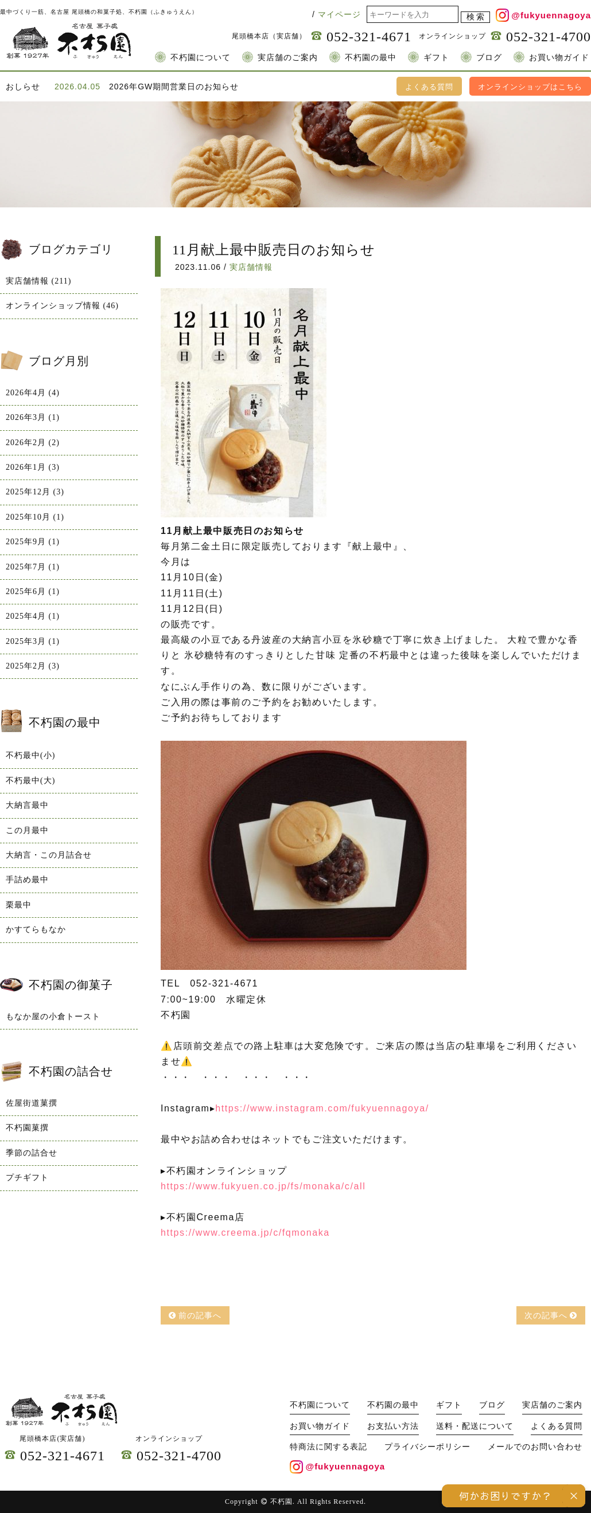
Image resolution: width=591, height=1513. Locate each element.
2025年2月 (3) (33, 666)
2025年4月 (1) (33, 616)
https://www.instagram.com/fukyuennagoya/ (322, 1108)
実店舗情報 (251, 267)
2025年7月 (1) (33, 567)
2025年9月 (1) (33, 541)
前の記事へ (195, 1315)
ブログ (489, 57)
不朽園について (200, 57)
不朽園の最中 (370, 57)
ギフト (436, 57)
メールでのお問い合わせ (535, 1447)
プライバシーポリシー (427, 1447)
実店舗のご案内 (288, 57)
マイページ (339, 14)
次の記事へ (551, 1315)
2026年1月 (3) (33, 467)
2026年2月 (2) (33, 442)
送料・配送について (475, 1426)
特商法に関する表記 (328, 1447)
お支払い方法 (393, 1426)
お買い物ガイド (559, 57)
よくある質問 (429, 86)
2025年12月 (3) (35, 492)
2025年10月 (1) (35, 517)
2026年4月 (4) (33, 392)
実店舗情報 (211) (38, 281)
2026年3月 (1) (33, 417)
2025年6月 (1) (33, 591)
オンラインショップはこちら (530, 86)
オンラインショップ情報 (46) (62, 305)
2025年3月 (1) (33, 641)
